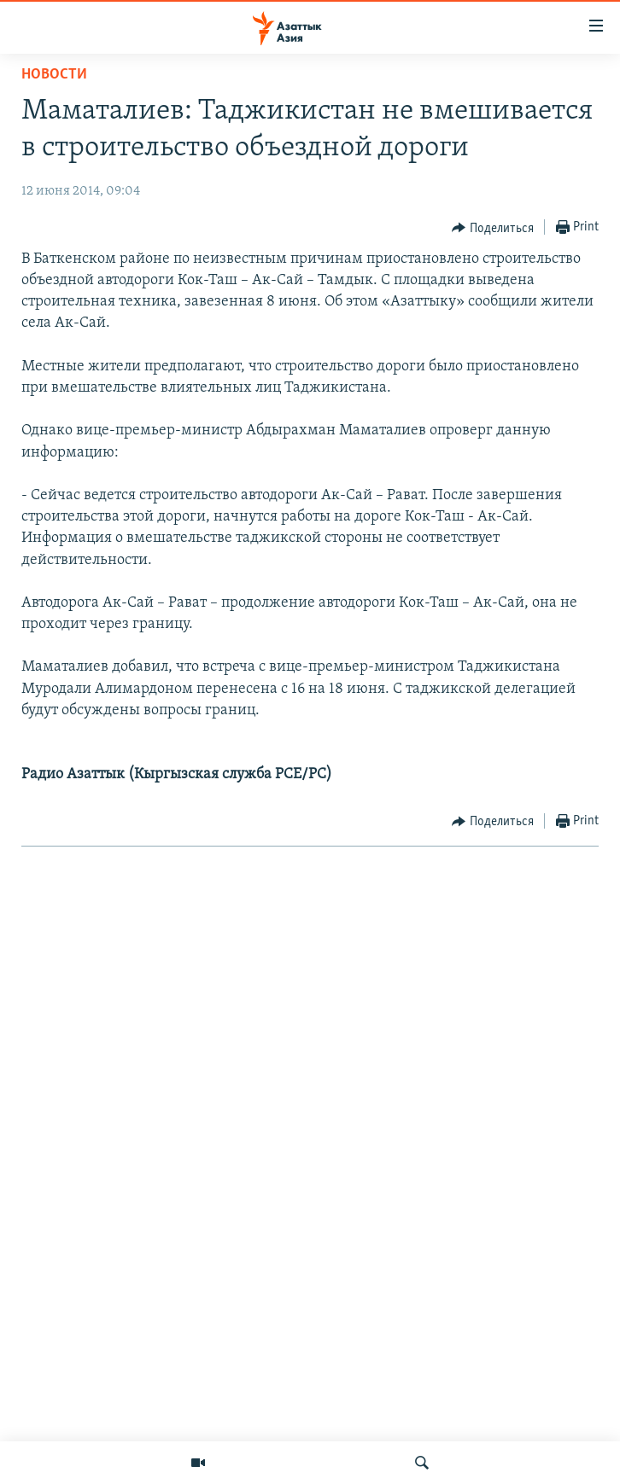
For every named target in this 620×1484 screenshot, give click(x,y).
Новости (54, 75)
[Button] (493, 227)
